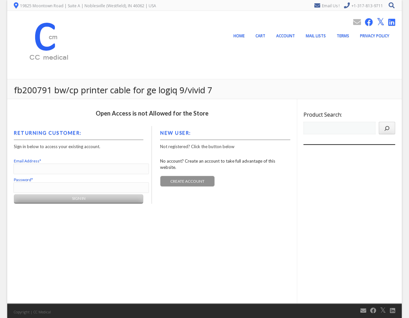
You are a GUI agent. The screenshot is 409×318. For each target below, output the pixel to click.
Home (239, 36)
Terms (343, 36)
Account (285, 36)
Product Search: (322, 114)
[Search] (387, 128)
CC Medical (42, 311)
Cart (260, 36)
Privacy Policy (374, 36)
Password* (23, 179)
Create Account (187, 181)
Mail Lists (316, 36)
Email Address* (27, 160)
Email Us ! (331, 6)
